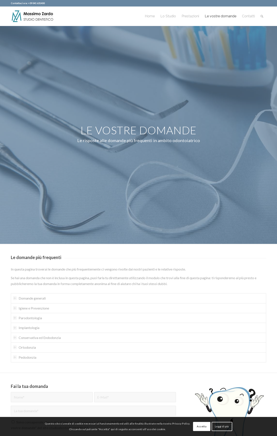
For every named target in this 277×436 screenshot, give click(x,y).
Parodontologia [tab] (27, 318)
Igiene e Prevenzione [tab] (31, 308)
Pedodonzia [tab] (24, 357)
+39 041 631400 (36, 3)
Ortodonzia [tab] (24, 347)
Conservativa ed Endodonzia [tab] (37, 338)
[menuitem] (150, 16)
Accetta (201, 426)
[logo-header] (32, 16)
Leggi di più (222, 426)
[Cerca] (262, 16)
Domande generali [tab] (29, 298)
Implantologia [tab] (26, 328)
